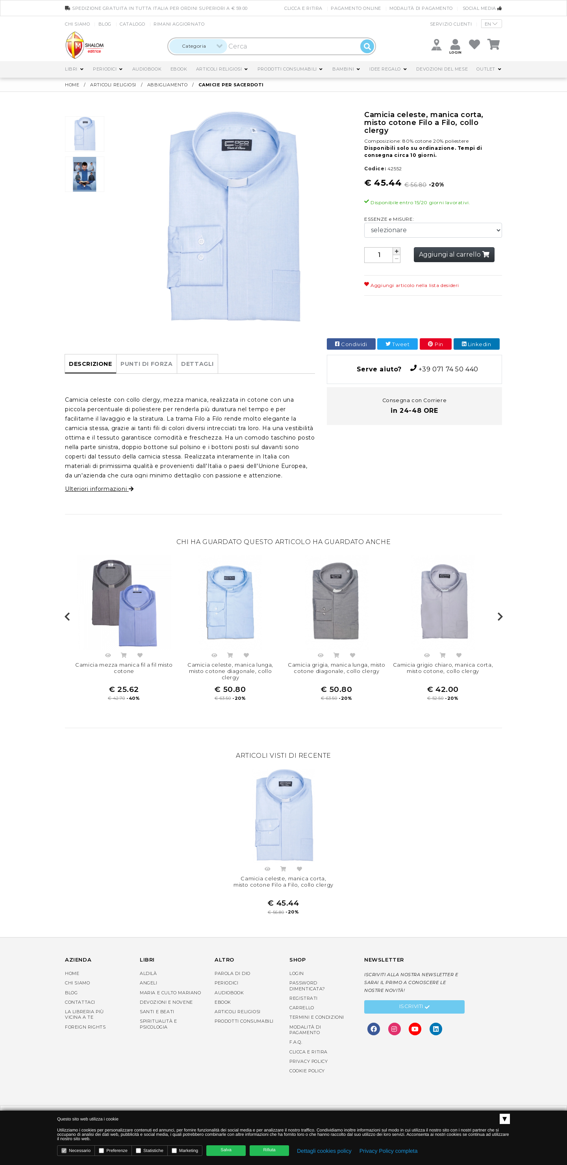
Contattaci (80, 1002)
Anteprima (108, 656)
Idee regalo (385, 69)
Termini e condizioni (316, 1017)
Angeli (149, 983)
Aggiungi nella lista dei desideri (140, 656)
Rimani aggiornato (179, 24)
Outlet (485, 69)
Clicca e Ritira (303, 8)
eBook (178, 69)
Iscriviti (414, 1007)
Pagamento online (356, 8)
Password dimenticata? (307, 985)
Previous (67, 617)
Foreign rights (85, 1027)
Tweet (397, 344)
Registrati (303, 998)
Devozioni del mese (442, 69)
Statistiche (149, 1150)
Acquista (124, 656)
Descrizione (90, 363)
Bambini (343, 69)
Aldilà (148, 973)
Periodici (105, 69)
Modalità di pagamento (421, 8)
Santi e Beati (157, 1011)
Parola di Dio (232, 973)
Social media (482, 8)
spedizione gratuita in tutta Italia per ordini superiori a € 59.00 (156, 8)
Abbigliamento (168, 85)
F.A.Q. (295, 1042)
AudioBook (146, 69)
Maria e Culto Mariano (170, 992)
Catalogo (132, 24)
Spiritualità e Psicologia (158, 1023)
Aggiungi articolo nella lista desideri (411, 285)
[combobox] (198, 46)
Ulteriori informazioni (99, 488)
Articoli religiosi (219, 69)
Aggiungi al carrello (454, 254)
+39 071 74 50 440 (414, 369)
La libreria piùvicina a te (84, 1014)
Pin (435, 344)
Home (72, 85)
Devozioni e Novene (166, 1002)
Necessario (76, 1150)
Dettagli (197, 363)
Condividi (351, 344)
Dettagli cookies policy (324, 1151)
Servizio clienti (451, 24)
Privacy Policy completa (388, 1151)
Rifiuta (269, 1150)
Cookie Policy (307, 1071)
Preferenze (113, 1150)
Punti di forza (146, 363)
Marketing (185, 1150)
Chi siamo (77, 24)
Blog (104, 24)
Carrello (301, 1007)
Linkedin (476, 344)
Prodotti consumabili (287, 69)
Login (296, 973)
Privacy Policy (308, 1061)
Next (500, 617)
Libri (71, 69)
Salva (226, 1150)
